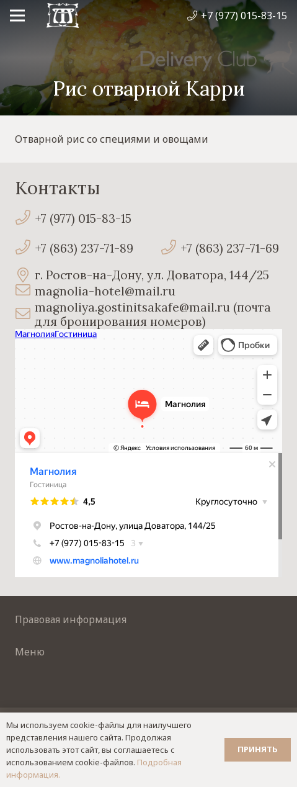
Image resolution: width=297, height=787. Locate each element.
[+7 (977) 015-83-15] (25, 219)
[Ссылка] (63, 15)
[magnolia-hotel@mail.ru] (25, 291)
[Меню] (17, 15)
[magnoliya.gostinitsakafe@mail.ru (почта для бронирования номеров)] (25, 315)
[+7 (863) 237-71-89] (25, 249)
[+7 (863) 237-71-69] (170, 249)
